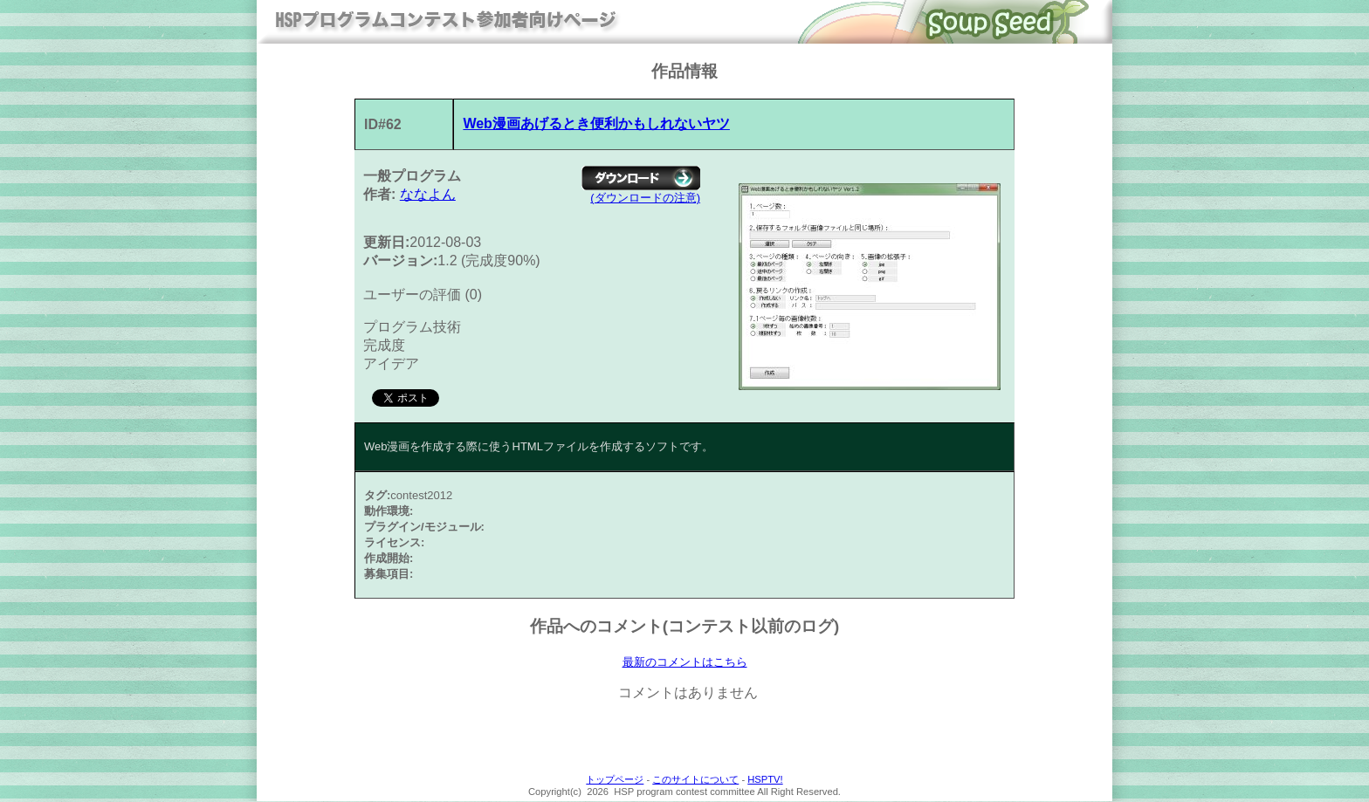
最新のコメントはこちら (685, 662)
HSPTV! (764, 780)
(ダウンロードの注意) (645, 197)
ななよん (428, 194)
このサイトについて (695, 780)
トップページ (614, 780)
